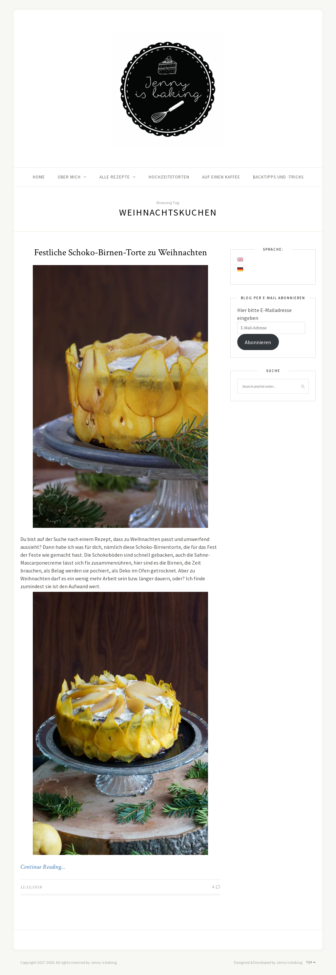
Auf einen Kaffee (221, 177)
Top (311, 962)
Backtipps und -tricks (278, 177)
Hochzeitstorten (169, 177)
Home (39, 177)
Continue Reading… (42, 867)
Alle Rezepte (114, 177)
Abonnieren (258, 342)
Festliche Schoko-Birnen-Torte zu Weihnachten (120, 252)
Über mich (69, 177)
